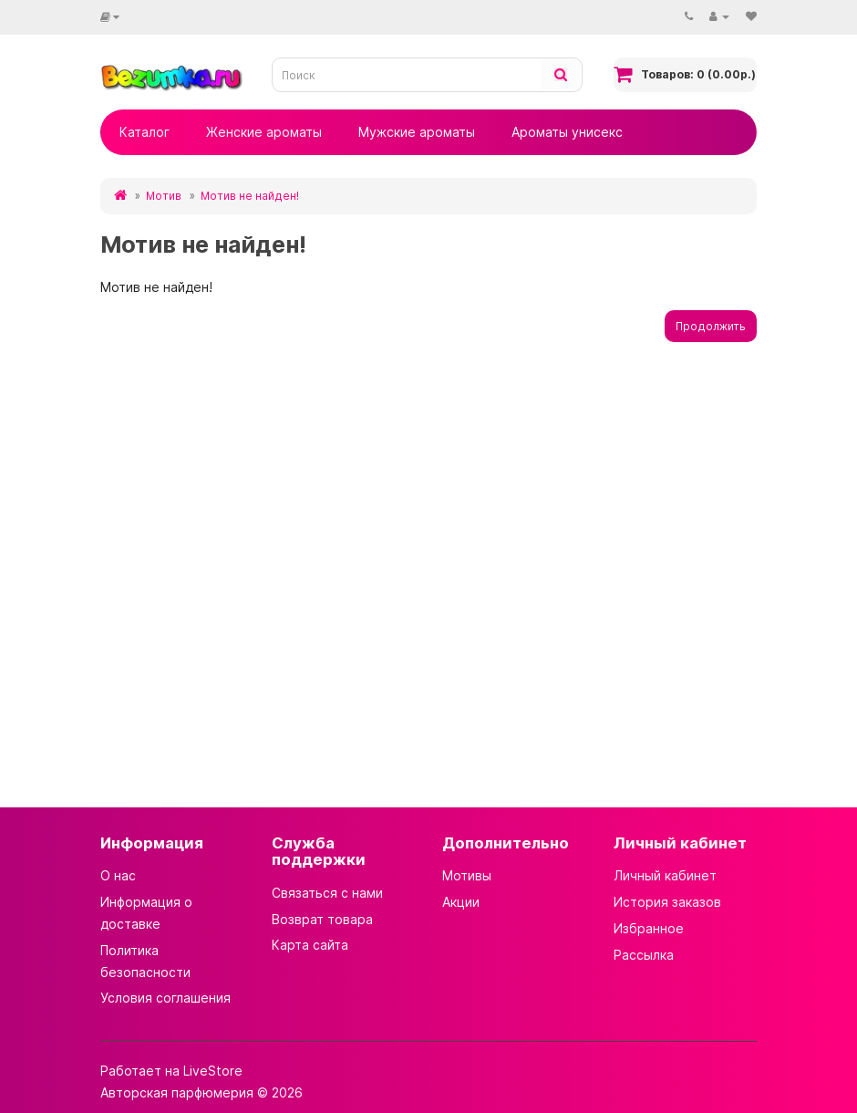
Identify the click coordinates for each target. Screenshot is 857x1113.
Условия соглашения (165, 997)
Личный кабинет (665, 875)
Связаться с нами (327, 892)
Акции (461, 902)
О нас (118, 875)
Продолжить (711, 326)
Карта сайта (310, 944)
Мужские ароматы (416, 132)
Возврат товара (322, 919)
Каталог (144, 132)
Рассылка (644, 954)
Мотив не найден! (250, 196)
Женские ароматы (264, 132)
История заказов (667, 902)
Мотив (163, 196)
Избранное (649, 928)
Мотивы (466, 875)
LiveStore (213, 1070)
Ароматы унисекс (567, 132)
